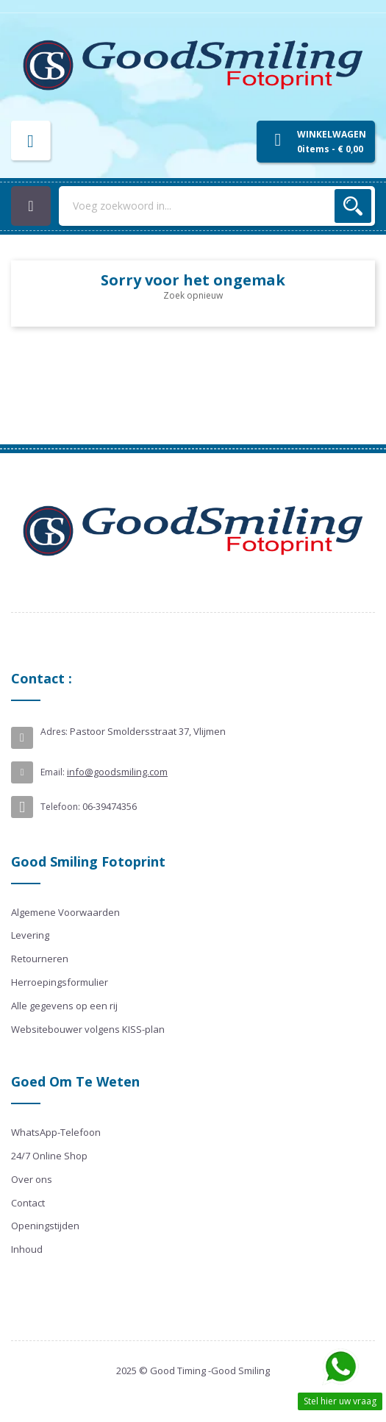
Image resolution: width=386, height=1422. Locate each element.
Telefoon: (60, 806)
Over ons (31, 1179)
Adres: (54, 731)
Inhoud (27, 1249)
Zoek (353, 206)
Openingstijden (45, 1225)
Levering (30, 935)
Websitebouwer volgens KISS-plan (88, 1029)
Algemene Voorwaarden (65, 912)
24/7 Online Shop (49, 1155)
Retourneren (39, 958)
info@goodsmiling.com (117, 771)
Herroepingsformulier (59, 982)
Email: (52, 772)
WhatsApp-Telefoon (56, 1132)
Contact (28, 1202)
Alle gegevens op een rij (64, 1005)
